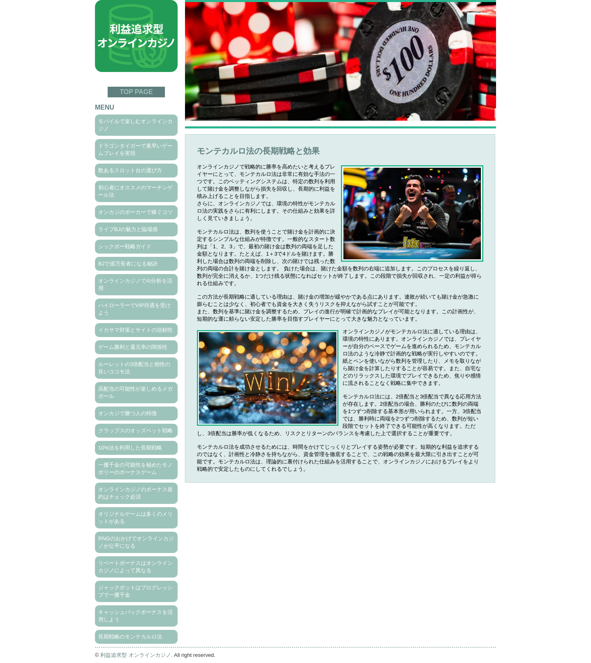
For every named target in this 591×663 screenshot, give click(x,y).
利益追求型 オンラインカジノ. (136, 655)
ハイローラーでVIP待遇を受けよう (134, 309)
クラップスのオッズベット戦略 (135, 430)
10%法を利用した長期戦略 (130, 448)
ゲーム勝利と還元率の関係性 (132, 347)
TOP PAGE (136, 91)
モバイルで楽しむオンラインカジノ (135, 125)
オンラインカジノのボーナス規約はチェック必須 (135, 493)
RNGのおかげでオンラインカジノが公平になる (136, 542)
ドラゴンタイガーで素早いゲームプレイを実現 (135, 149)
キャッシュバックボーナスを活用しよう (135, 616)
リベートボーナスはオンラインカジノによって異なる (135, 566)
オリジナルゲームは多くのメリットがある (135, 517)
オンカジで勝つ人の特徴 (127, 413)
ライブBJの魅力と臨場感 (128, 229)
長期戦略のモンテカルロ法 (130, 637)
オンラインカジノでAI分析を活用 (135, 284)
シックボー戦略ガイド (124, 246)
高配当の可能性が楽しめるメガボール (135, 392)
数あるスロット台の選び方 (130, 170)
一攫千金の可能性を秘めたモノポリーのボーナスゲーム (135, 468)
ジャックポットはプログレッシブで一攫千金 (135, 591)
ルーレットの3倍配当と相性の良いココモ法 (134, 368)
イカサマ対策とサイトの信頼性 (135, 330)
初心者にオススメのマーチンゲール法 (135, 191)
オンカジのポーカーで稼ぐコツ (135, 212)
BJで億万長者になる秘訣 (128, 264)
